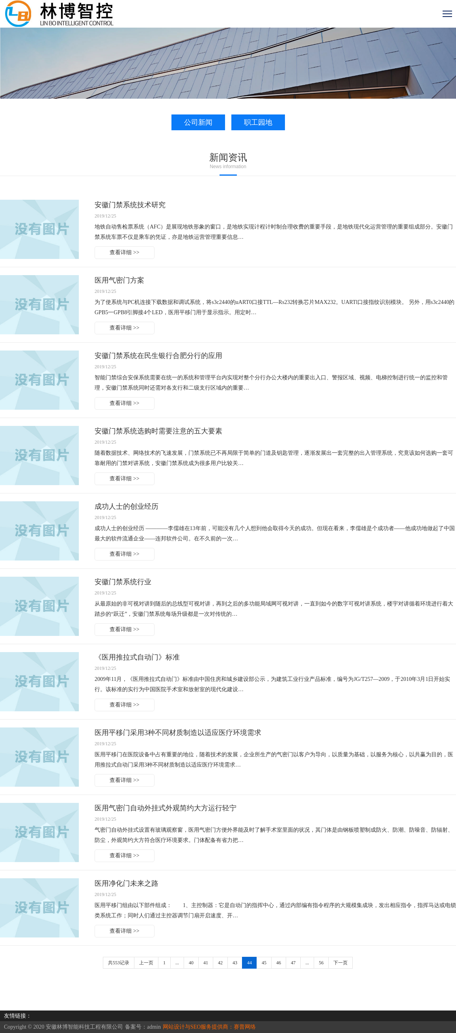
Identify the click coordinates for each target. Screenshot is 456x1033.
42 (220, 963)
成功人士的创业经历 (126, 506)
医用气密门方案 (119, 280)
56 (321, 963)
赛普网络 (245, 1027)
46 (278, 963)
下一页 (340, 963)
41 (205, 963)
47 (293, 963)
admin (154, 1027)
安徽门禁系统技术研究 (130, 205)
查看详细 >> (124, 252)
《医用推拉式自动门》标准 (137, 657)
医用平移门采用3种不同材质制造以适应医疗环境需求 (178, 733)
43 (235, 963)
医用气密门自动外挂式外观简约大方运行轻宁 (165, 808)
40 (191, 963)
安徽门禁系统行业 (123, 582)
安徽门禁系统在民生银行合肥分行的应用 (158, 356)
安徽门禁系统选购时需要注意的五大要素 (158, 431)
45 (264, 963)
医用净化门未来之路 (126, 883)
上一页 (146, 963)
